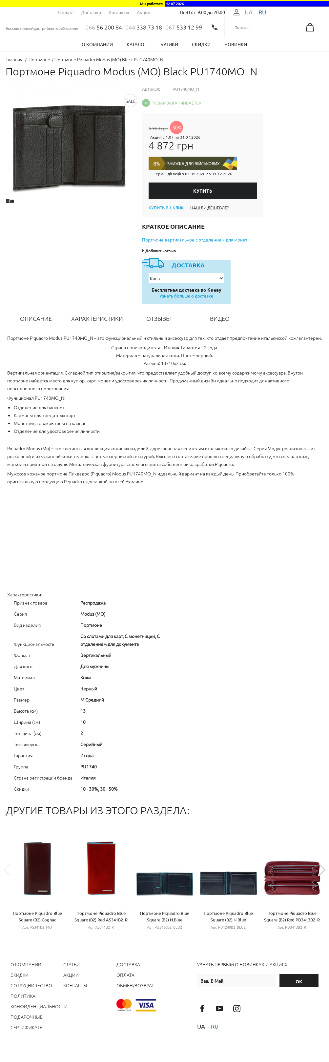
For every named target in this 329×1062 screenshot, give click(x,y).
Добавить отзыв (160, 250)
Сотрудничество (31, 985)
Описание (36, 318)
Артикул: (151, 89)
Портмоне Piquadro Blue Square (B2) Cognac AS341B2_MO (37, 919)
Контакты (119, 12)
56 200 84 (103, 27)
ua (249, 12)
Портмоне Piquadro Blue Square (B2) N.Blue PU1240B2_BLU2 (228, 919)
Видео (220, 318)
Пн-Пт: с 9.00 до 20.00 (202, 12)
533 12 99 (183, 27)
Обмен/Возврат (135, 985)
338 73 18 (143, 27)
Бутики (169, 44)
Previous (12, 872)
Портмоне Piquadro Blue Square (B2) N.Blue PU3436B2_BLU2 (164, 919)
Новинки (235, 44)
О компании (97, 44)
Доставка (91, 12)
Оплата (65, 12)
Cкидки (19, 975)
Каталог (137, 44)
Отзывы (158, 318)
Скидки (201, 44)
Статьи (71, 964)
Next (317, 872)
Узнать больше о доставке (186, 296)
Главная (14, 59)
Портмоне (39, 59)
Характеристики (97, 318)
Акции (143, 12)
